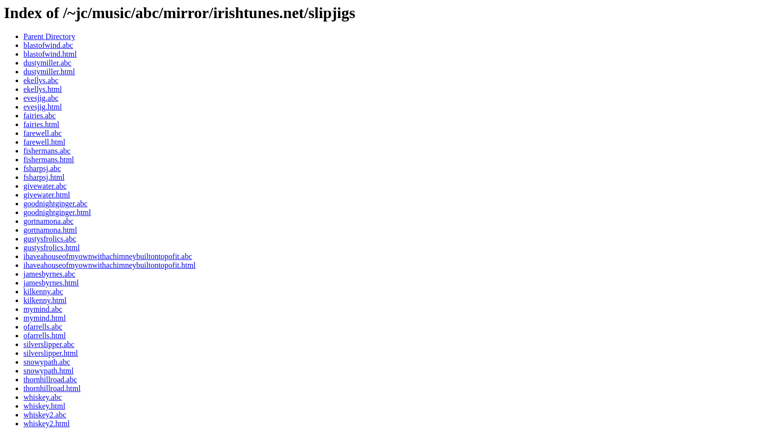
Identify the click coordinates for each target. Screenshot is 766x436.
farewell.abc (42, 133)
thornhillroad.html (52, 388)
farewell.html (44, 142)
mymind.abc (43, 309)
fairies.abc (39, 115)
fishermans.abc (46, 151)
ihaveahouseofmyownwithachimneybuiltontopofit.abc (107, 256)
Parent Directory (49, 36)
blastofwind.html (50, 54)
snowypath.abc (46, 362)
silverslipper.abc (48, 344)
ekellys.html (42, 89)
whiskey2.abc (44, 415)
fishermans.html (48, 159)
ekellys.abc (41, 80)
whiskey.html (44, 406)
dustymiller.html (49, 71)
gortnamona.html (50, 230)
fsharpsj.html (43, 177)
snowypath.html (48, 371)
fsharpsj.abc (42, 168)
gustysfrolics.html (51, 247)
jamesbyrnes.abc (49, 274)
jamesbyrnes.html (51, 283)
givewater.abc (44, 186)
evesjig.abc (41, 98)
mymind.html (44, 318)
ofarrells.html (44, 335)
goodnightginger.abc (55, 203)
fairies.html (41, 124)
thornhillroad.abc (50, 379)
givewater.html (46, 195)
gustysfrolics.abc (49, 239)
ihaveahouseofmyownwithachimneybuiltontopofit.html (109, 265)
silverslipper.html (50, 353)
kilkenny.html (44, 300)
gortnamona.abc (48, 221)
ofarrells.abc (43, 327)
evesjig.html (42, 107)
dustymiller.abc (47, 63)
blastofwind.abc (48, 45)
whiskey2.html (46, 423)
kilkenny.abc (43, 291)
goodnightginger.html (57, 212)
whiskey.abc (42, 397)
